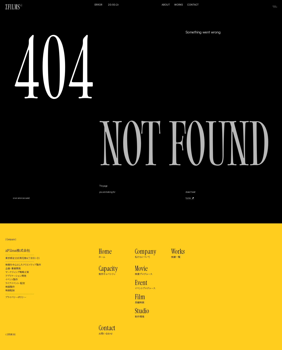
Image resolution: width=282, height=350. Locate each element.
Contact (193, 4)
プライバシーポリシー (15, 297)
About (166, 4)
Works (178, 4)
